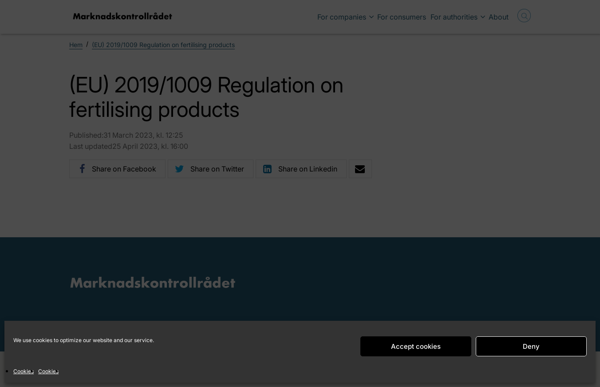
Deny (531, 346)
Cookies (23, 371)
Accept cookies (416, 346)
